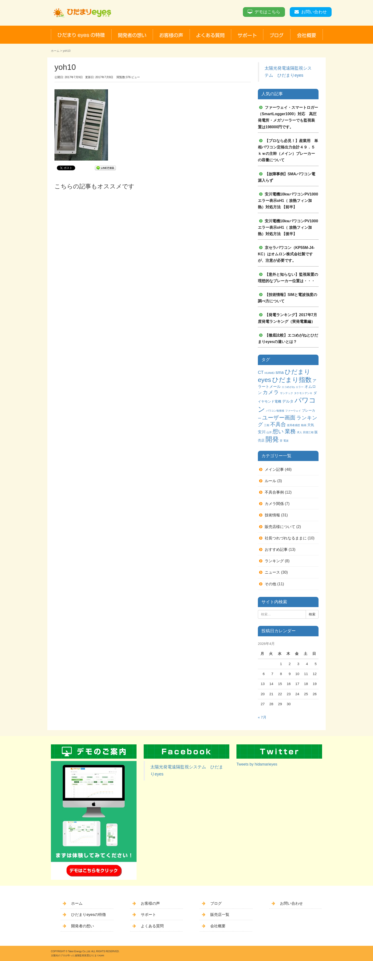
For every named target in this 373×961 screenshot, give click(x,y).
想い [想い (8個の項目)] (278, 431)
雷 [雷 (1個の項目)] (281, 440)
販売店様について (280, 527)
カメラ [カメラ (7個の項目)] (271, 392)
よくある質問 (152, 926)
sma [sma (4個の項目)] (279, 372)
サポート (148, 915)
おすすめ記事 (276, 549)
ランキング (274, 561)
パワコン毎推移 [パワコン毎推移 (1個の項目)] (275, 410)
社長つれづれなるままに (286, 538)
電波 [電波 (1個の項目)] (286, 440)
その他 (270, 584)
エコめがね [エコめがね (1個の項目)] (288, 386)
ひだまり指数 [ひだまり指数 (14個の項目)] (292, 379)
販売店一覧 (219, 915)
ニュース (272, 572)
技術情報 (272, 515)
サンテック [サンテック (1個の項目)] (286, 393)
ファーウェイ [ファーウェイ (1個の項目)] (293, 410)
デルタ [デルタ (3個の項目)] (288, 401)
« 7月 (262, 717)
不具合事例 (274, 492)
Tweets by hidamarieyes (256, 764)
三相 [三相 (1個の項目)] (266, 425)
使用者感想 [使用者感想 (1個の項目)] (293, 425)
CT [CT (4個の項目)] (261, 372)
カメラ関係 (274, 504)
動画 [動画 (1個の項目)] (303, 425)
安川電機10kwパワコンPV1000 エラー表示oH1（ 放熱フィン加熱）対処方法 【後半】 (290, 227)
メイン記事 (274, 469)
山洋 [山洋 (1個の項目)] (269, 432)
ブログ (216, 903)
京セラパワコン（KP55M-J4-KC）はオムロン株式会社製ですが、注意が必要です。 (286, 254)
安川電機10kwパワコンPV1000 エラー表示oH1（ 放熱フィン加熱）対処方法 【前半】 (290, 200)
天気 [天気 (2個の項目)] (310, 425)
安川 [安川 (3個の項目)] (261, 432)
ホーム (55, 50)
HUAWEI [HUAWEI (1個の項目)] (270, 372)
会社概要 (218, 926)
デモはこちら (267, 12)
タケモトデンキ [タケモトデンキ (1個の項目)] (303, 393)
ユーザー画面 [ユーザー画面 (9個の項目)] (278, 417)
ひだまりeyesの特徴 (88, 915)
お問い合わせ (314, 12)
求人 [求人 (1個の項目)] (299, 432)
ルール (270, 481)
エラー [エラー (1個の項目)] (300, 386)
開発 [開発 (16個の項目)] (272, 439)
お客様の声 (150, 903)
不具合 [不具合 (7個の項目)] (278, 424)
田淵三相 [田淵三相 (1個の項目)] (308, 432)
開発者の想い (82, 926)
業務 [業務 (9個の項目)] (290, 431)
